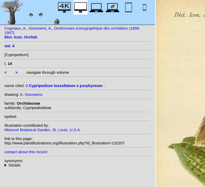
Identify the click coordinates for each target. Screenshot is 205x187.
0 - (65, 85)
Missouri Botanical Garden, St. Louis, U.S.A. (42, 130)
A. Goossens (31, 94)
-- (77, 165)
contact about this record (25, 152)
